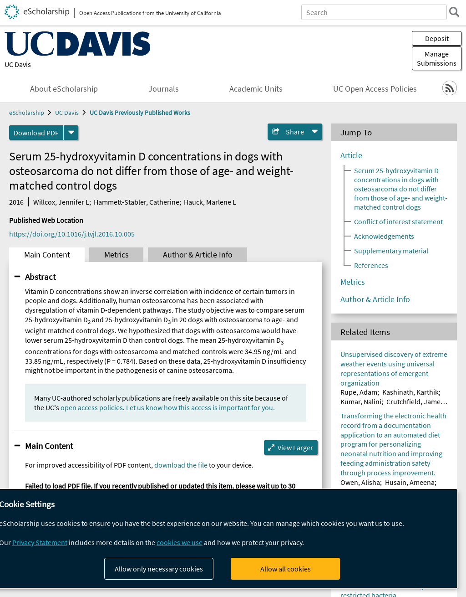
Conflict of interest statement (398, 221)
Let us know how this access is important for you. (200, 407)
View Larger (295, 447)
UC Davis (18, 64)
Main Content (47, 255)
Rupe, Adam (358, 391)
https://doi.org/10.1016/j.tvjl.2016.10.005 (72, 233)
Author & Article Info (198, 255)
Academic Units (256, 89)
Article (351, 155)
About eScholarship (64, 89)
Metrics (116, 255)
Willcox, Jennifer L (61, 201)
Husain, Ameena (410, 482)
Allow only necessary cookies (159, 568)
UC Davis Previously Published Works (140, 112)
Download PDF (36, 132)
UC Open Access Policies (375, 89)
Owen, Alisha (360, 482)
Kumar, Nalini (360, 401)
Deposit (437, 38)
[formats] (71, 132)
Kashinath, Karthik (410, 391)
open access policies (92, 407)
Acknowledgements (384, 236)
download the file (181, 464)
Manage (436, 58)
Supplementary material (391, 250)
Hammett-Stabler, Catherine (136, 201)
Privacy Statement (39, 542)
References (371, 265)
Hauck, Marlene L (210, 201)
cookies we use (180, 542)
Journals (163, 89)
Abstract (40, 276)
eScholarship (26, 112)
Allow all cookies (285, 568)
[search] (454, 12)
